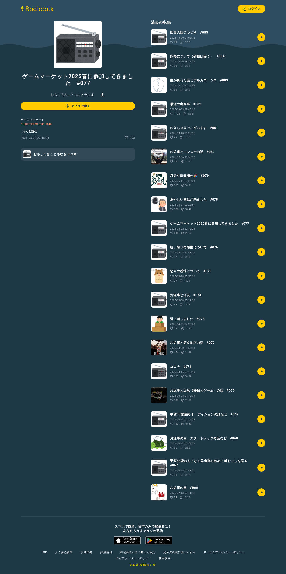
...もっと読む (29, 131)
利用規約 (164, 558)
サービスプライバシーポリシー (224, 552)
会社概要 (86, 552)
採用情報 (106, 552)
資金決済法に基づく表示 (179, 552)
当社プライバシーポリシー (133, 558)
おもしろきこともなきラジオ (72, 95)
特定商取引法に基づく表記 (137, 552)
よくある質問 (64, 552)
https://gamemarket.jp (36, 123)
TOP (44, 552)
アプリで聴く (77, 106)
